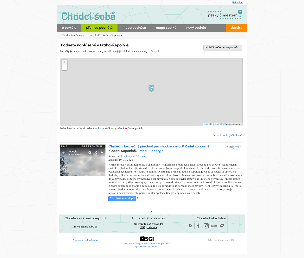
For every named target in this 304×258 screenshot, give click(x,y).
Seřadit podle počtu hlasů (227, 135)
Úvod (65, 35)
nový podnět (196, 28)
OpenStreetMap (222, 124)
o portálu (69, 28)
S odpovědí (234, 147)
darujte (236, 28)
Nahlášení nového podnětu (223, 47)
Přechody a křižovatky (134, 156)
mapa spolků (166, 28)
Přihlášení (237, 2)
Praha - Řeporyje (112, 35)
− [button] (65, 67)
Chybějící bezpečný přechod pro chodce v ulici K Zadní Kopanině (158, 146)
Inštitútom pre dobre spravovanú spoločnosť (153, 245)
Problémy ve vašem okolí (85, 35)
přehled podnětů (99, 28)
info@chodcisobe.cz (85, 226)
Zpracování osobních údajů (86, 240)
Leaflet (207, 124)
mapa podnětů (134, 28)
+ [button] (65, 62)
